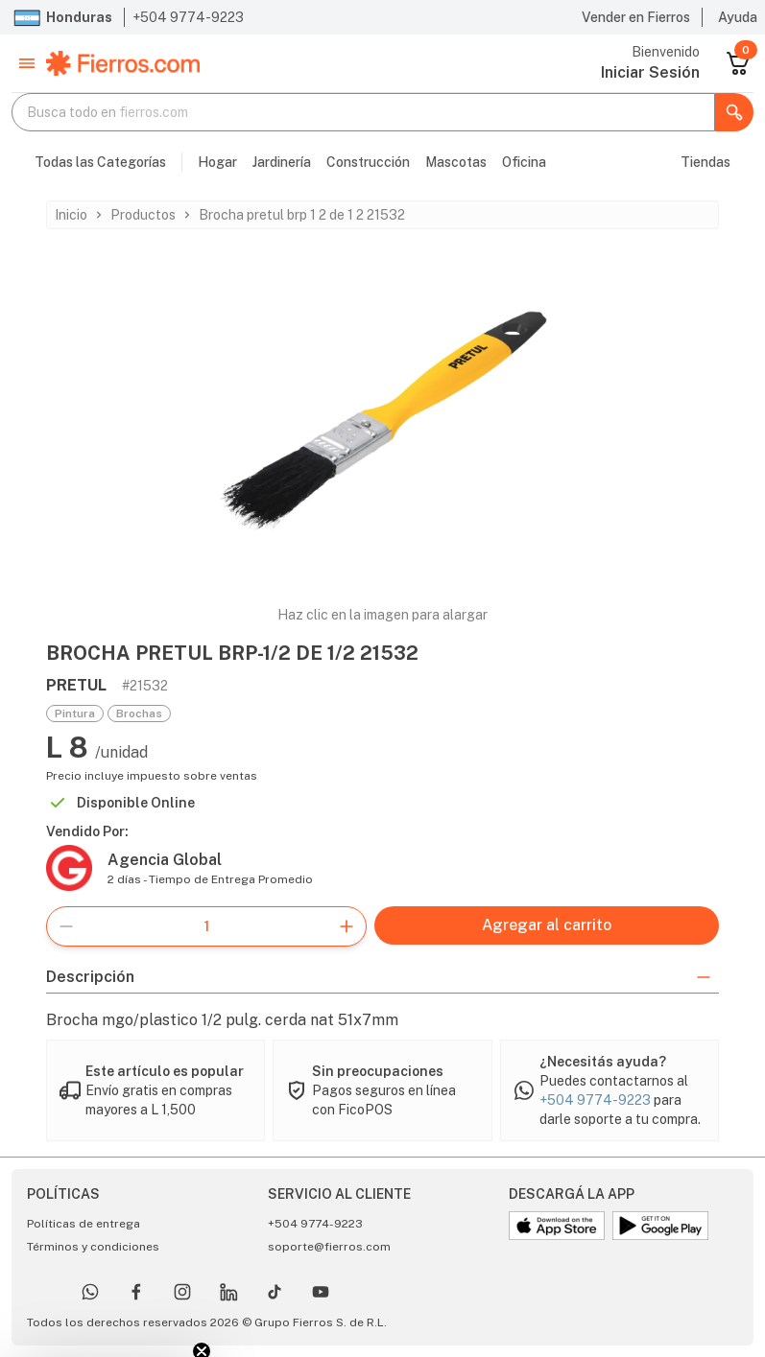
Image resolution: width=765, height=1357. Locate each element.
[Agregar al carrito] (546, 925)
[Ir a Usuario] (650, 73)
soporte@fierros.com (329, 1246)
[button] (27, 63)
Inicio (71, 214)
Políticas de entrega (83, 1223)
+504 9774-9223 (188, 17)
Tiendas (705, 162)
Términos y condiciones (93, 1246)
